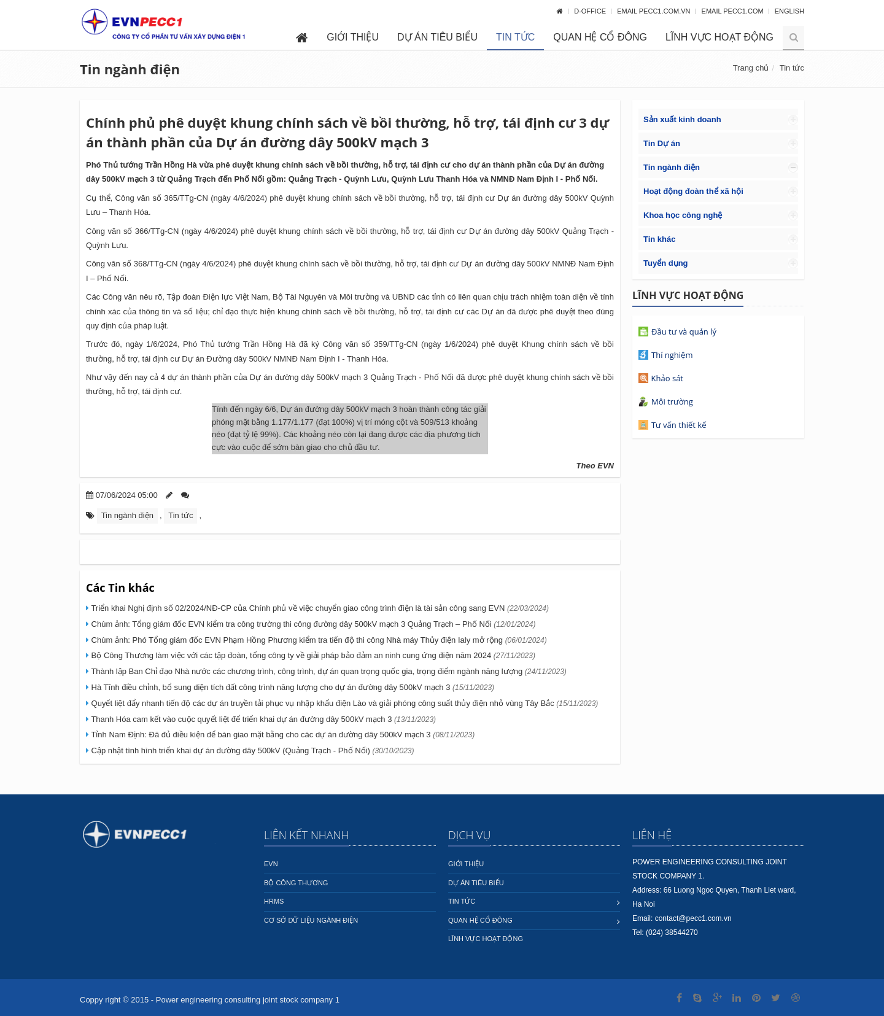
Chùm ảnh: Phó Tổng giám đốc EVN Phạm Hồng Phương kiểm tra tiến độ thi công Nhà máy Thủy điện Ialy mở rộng (318, 640)
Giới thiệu (353, 37)
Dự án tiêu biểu (437, 37)
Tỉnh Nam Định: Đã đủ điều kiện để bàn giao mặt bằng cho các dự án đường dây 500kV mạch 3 (282, 734)
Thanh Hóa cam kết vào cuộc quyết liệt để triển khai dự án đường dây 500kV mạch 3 (262, 719)
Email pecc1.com (734, 11)
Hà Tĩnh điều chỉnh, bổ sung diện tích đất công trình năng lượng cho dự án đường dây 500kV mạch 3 (291, 687)
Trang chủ (751, 67)
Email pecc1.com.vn (654, 11)
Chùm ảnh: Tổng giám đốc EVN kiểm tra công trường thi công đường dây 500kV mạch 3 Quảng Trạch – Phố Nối (312, 624)
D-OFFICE (591, 11)
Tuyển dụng (665, 263)
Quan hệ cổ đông (600, 37)
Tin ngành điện (130, 69)
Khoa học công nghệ (682, 215)
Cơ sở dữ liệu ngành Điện (311, 920)
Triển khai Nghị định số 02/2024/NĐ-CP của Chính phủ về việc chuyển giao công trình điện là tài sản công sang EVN (319, 608)
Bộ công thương (296, 882)
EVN (271, 863)
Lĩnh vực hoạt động (719, 37)
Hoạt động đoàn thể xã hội (693, 191)
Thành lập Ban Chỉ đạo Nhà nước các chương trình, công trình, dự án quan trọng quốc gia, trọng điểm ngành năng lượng (328, 671)
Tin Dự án (661, 143)
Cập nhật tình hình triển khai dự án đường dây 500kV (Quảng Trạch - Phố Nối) (251, 750)
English (789, 11)
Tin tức (515, 37)
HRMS (274, 901)
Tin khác (659, 239)
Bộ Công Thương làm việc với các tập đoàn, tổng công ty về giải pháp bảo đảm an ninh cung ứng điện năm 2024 (312, 655)
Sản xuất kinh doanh (682, 119)
